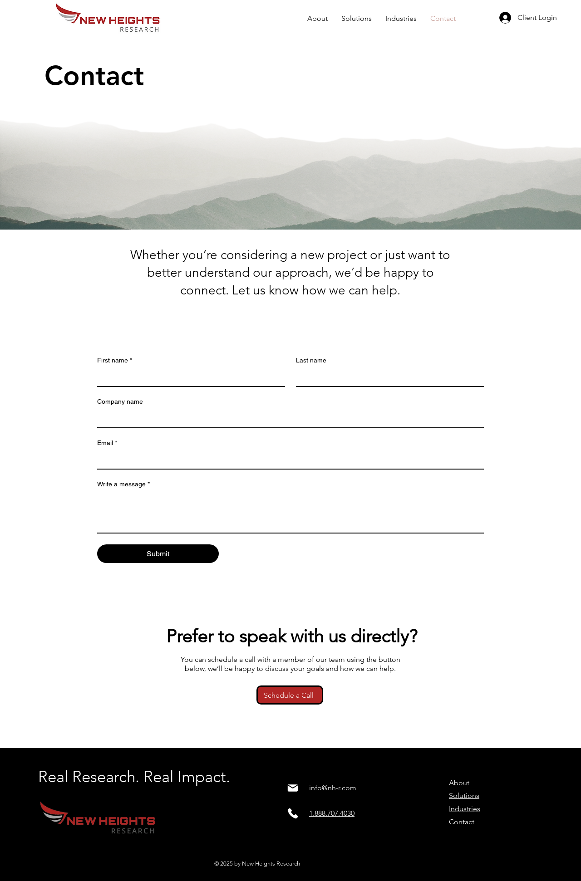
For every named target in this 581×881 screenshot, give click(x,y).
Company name (120, 401)
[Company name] (287, 418)
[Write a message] (290, 512)
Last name (311, 360)
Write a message (123, 484)
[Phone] (293, 813)
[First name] (188, 377)
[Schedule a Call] (289, 695)
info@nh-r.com (332, 787)
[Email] (287, 459)
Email (107, 443)
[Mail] (293, 788)
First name (114, 360)
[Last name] (387, 377)
